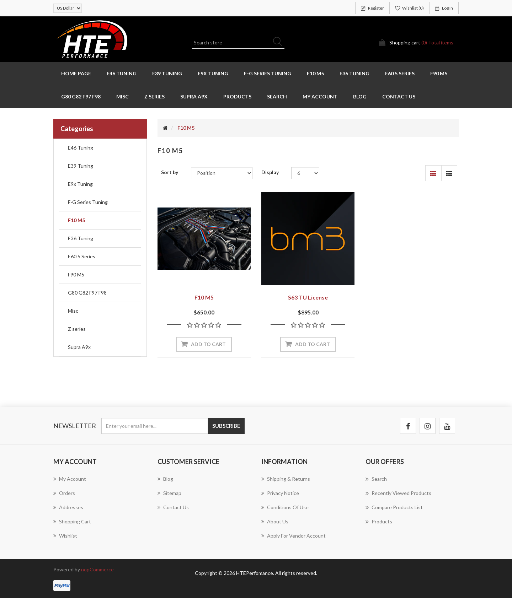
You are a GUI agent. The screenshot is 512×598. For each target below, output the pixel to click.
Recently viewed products (398, 493)
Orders (64, 493)
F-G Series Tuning (267, 73)
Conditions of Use (285, 507)
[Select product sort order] (221, 173)
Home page (76, 73)
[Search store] (238, 43)
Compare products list (394, 507)
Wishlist (65, 536)
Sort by (169, 172)
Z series (154, 96)
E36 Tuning (354, 73)
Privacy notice (280, 493)
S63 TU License (308, 297)
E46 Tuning (122, 73)
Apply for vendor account (293, 536)
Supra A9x (194, 96)
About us (274, 521)
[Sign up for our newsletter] (154, 426)
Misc (122, 96)
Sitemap (169, 493)
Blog (360, 96)
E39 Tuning (167, 73)
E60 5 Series (400, 73)
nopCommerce (97, 569)
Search (277, 96)
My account (320, 96)
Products (237, 96)
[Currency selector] (67, 8)
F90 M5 (438, 73)
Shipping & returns (285, 479)
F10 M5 (315, 73)
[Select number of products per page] (305, 173)
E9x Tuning (213, 73)
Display (270, 172)
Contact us (398, 96)
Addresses (68, 507)
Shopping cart (72, 521)
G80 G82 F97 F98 (81, 96)
